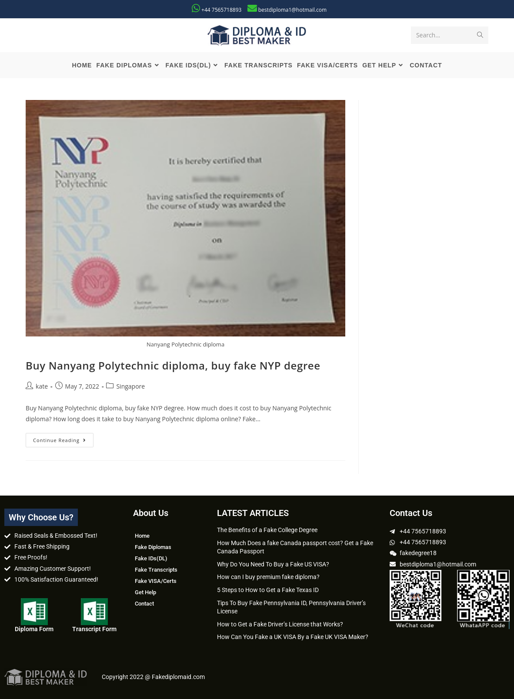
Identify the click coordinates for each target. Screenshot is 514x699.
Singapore (130, 386)
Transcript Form (94, 629)
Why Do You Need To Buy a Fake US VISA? (273, 564)
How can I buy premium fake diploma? (268, 576)
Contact (144, 603)
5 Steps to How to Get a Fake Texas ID (268, 589)
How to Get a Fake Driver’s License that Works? (280, 624)
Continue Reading (63, 438)
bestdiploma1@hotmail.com (292, 9)
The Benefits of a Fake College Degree (267, 529)
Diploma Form (34, 629)
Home (142, 536)
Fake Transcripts (156, 569)
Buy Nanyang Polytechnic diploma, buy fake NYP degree (173, 365)
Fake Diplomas (153, 547)
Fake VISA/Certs (156, 581)
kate (42, 386)
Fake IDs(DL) (151, 558)
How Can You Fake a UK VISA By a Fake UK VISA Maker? (292, 636)
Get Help (145, 592)
